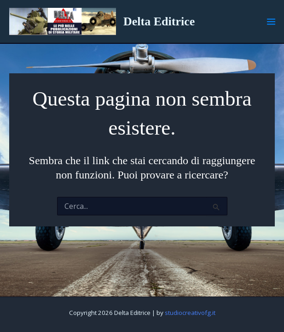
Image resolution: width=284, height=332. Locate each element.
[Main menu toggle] (271, 21)
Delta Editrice (159, 21)
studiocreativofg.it (190, 312)
